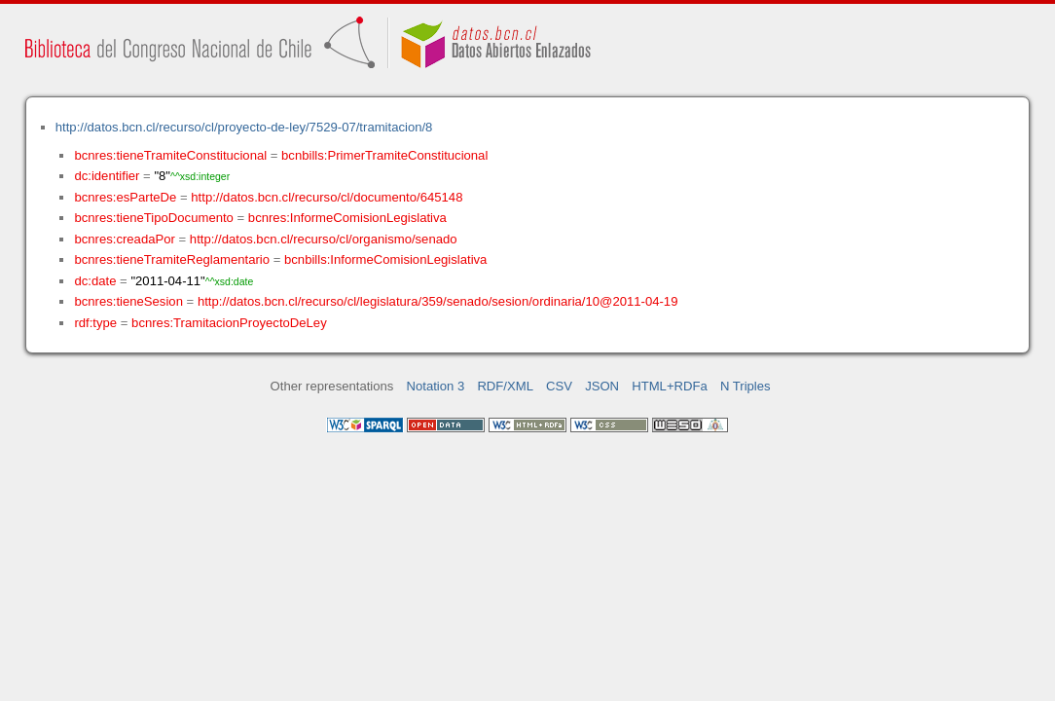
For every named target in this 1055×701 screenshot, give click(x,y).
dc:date (95, 281)
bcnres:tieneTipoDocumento (153, 217)
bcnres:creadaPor (124, 239)
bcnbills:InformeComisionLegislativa (385, 259)
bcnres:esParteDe (125, 197)
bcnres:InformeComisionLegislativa (347, 217)
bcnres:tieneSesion (128, 301)
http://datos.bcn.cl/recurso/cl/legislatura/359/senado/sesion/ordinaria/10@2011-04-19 (438, 301)
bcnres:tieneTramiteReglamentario (172, 259)
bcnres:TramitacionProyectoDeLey (229, 322)
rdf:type (95, 322)
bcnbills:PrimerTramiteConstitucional (384, 155)
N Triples (745, 386)
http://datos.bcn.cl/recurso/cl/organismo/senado (323, 239)
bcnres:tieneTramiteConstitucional (170, 155)
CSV (559, 386)
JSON (602, 386)
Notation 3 (436, 386)
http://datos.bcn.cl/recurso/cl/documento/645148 (326, 197)
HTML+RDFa (670, 386)
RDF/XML (505, 386)
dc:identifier (106, 175)
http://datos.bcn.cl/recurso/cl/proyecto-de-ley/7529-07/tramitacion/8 (244, 127)
